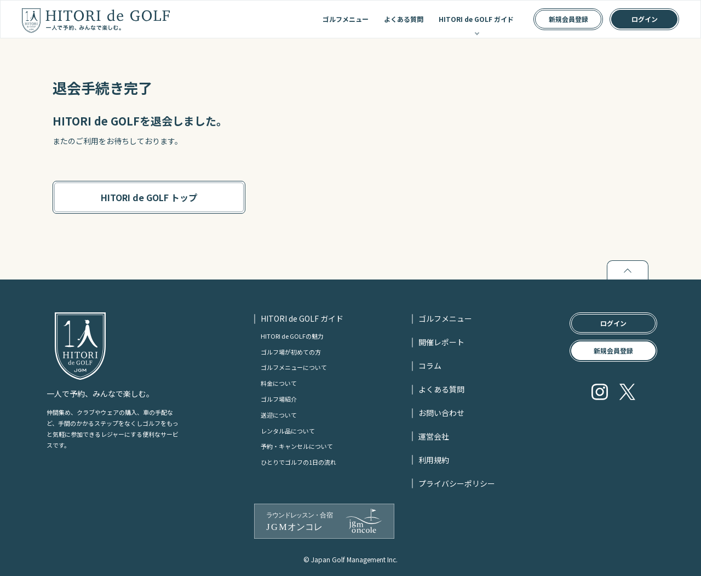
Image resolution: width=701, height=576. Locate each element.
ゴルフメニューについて (294, 367)
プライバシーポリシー (456, 483)
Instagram (599, 392)
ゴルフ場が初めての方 (291, 351)
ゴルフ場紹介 (279, 399)
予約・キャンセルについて (297, 446)
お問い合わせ (441, 412)
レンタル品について (288, 430)
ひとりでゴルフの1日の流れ (298, 462)
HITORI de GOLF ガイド (476, 19)
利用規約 (433, 459)
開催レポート (441, 342)
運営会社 (433, 436)
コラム (429, 365)
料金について (279, 383)
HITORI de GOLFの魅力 (292, 336)
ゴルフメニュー (346, 19)
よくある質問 (403, 19)
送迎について (279, 414)
